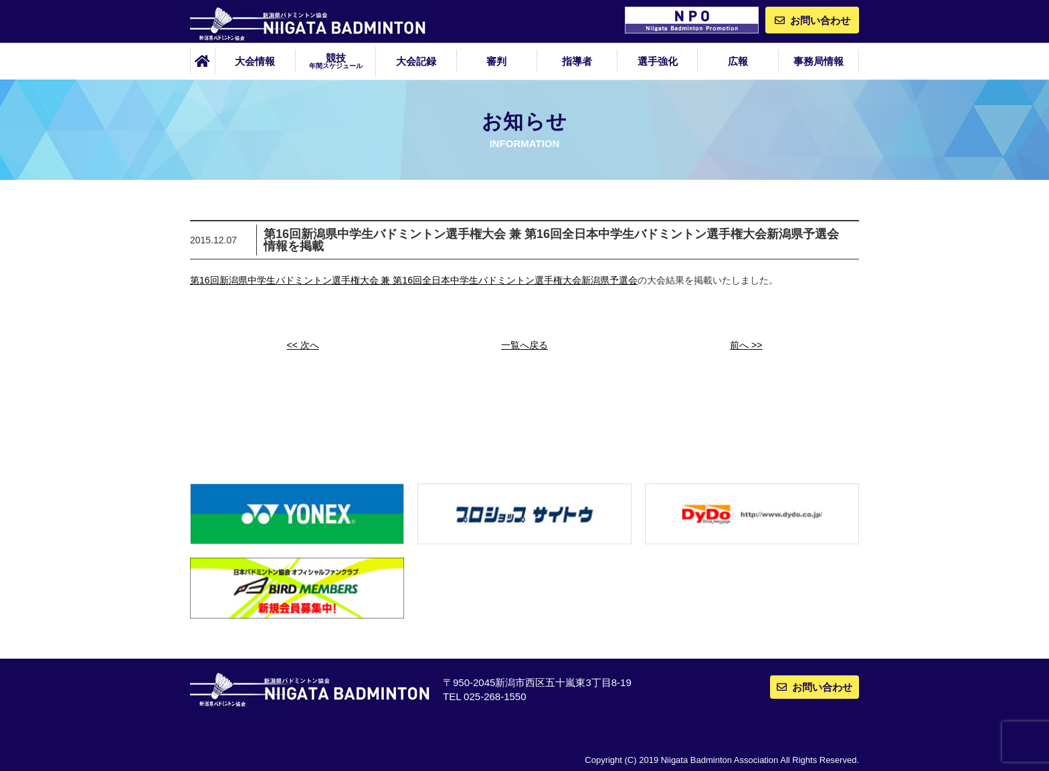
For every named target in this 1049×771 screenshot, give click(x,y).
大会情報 (255, 61)
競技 (335, 61)
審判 (496, 61)
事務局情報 (818, 61)
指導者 (577, 61)
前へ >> (746, 345)
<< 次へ (303, 345)
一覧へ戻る (524, 345)
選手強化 (658, 61)
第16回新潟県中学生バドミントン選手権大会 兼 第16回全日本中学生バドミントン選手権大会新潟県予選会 (414, 280)
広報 (738, 61)
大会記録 (416, 61)
